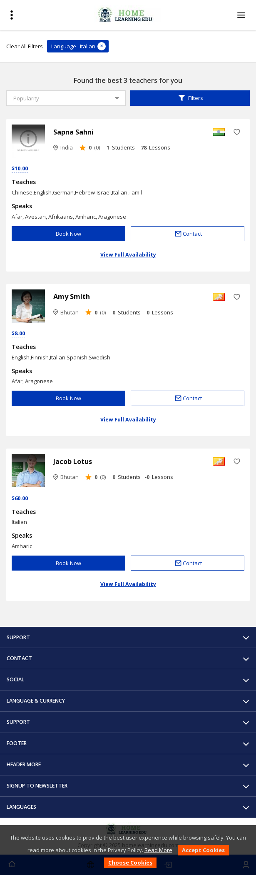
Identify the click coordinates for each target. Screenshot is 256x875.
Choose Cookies (130, 862)
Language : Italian (73, 46)
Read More (158, 850)
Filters (190, 98)
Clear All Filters (24, 46)
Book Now (68, 233)
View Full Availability (128, 254)
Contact (188, 233)
